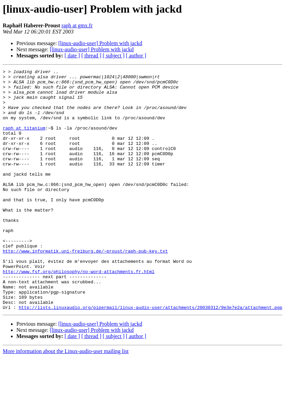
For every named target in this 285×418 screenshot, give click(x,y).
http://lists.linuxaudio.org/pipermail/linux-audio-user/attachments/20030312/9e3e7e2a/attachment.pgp (150, 355)
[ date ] (72, 55)
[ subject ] (114, 55)
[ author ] (136, 55)
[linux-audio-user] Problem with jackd (100, 43)
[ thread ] (91, 55)
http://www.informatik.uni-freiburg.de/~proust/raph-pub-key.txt (85, 288)
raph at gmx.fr (76, 25)
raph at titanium (24, 140)
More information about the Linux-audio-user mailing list (66, 399)
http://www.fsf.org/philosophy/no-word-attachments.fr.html (79, 312)
